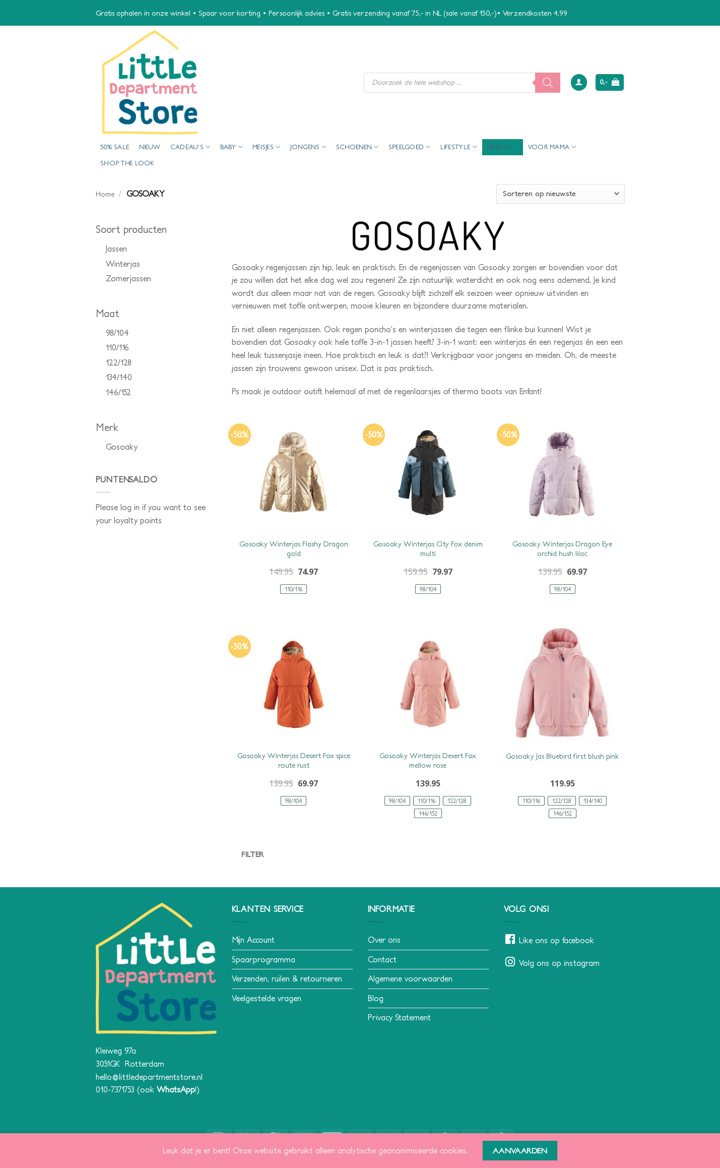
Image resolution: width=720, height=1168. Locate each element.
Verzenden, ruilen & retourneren (287, 978)
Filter (252, 854)
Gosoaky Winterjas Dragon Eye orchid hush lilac (562, 549)
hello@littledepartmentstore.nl (149, 1076)
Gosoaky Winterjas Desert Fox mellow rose (427, 760)
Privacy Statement (399, 1017)
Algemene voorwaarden (410, 978)
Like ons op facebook (556, 940)
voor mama (552, 147)
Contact (382, 959)
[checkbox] (156, 249)
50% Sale (114, 147)
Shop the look (127, 163)
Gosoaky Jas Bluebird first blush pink (562, 756)
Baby (231, 147)
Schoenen (357, 147)
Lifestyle (459, 147)
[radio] (293, 589)
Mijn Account (253, 939)
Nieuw (149, 147)
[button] (579, 82)
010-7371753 (115, 1089)
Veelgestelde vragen (266, 998)
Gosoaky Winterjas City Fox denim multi (428, 549)
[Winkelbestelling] (560, 194)
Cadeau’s (190, 147)
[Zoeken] (547, 83)
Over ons (384, 939)
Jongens (308, 147)
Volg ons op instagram (559, 962)
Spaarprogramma (263, 959)
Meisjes (266, 147)
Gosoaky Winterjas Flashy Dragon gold (293, 549)
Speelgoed (409, 147)
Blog (375, 998)
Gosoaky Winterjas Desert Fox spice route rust (293, 760)
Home (105, 194)
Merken (502, 147)
